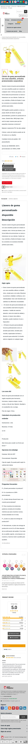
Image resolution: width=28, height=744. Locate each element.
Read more (4, 589)
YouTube (13, 708)
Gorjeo (5, 708)
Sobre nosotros (21, 6)
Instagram (20, 708)
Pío (16, 156)
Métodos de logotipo (6, 6)
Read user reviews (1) (8, 163)
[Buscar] (21, 11)
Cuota (11, 156)
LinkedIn (24, 708)
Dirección (14, 6)
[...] (17, 694)
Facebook (2, 708)
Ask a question (9, 169)
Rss (9, 708)
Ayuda (10, 8)
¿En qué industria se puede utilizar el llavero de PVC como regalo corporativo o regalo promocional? (14, 577)
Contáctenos (4, 8)
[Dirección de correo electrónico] (10, 717)
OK (23, 717)
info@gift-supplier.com (15, 700)
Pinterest (22, 156)
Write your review (7, 166)
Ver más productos (6, 543)
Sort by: (5, 649)
